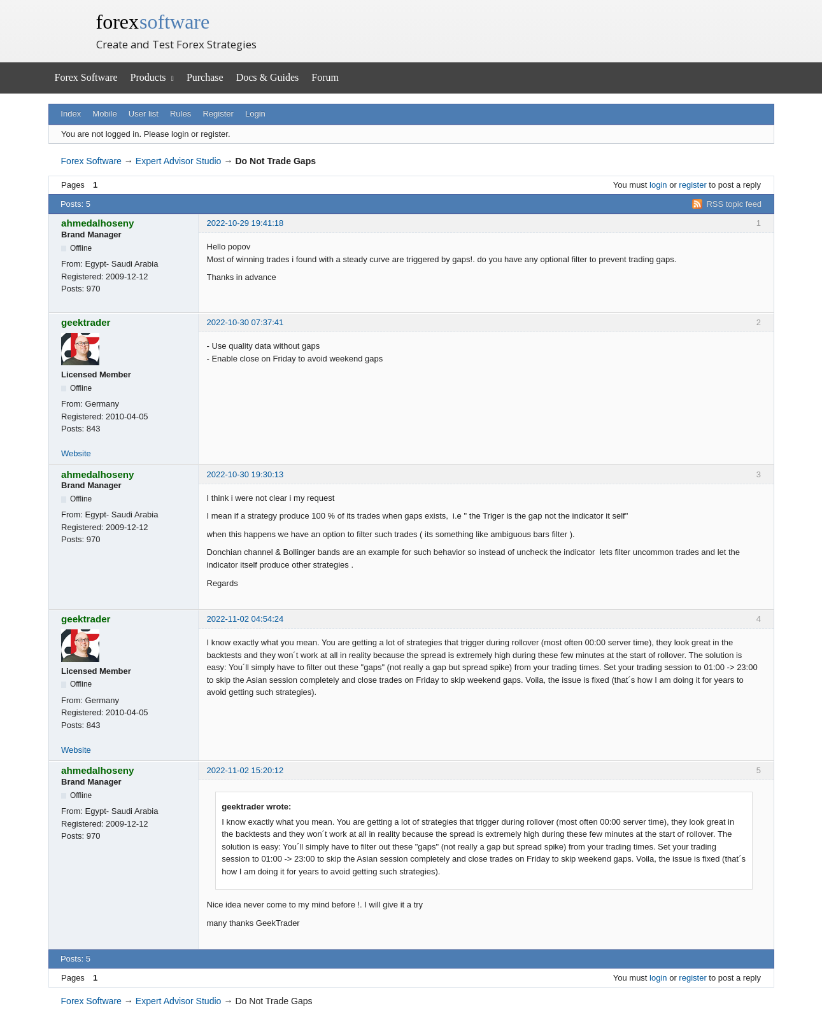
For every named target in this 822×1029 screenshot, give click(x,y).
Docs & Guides (267, 77)
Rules (180, 113)
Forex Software (86, 77)
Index (70, 113)
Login (255, 113)
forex (153, 21)
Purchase (205, 77)
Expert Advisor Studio (179, 161)
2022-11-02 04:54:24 (245, 619)
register (692, 185)
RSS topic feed (734, 204)
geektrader (86, 322)
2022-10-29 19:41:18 (245, 223)
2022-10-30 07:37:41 (245, 322)
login (658, 185)
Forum (325, 77)
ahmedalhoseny (97, 223)
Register (217, 113)
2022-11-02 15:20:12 (245, 770)
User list (144, 113)
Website (76, 453)
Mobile (104, 113)
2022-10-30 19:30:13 (245, 474)
